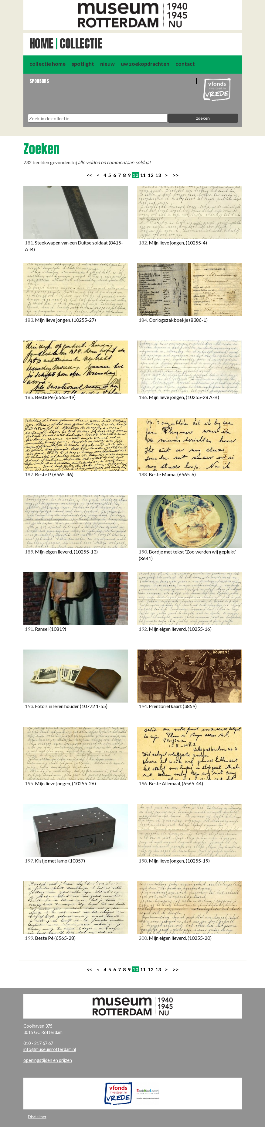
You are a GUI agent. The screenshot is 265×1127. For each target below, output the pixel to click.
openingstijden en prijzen (47, 1060)
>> (176, 175)
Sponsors (39, 81)
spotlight (83, 64)
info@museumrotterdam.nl (49, 1049)
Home (41, 43)
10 (135, 175)
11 (143, 175)
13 (158, 175)
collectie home (47, 64)
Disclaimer (37, 1116)
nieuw (107, 64)
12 (150, 175)
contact (185, 64)
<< (89, 175)
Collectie (81, 43)
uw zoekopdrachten (145, 64)
